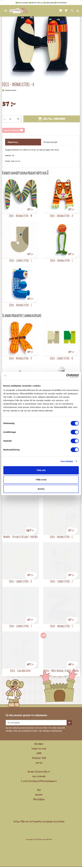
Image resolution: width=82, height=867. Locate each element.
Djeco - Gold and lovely (20, 670)
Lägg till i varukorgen (51, 119)
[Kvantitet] (11, 119)
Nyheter (39, 794)
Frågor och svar (39, 748)
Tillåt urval (41, 479)
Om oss (39, 762)
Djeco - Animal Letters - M (20, 215)
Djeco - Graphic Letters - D (20, 581)
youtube (60, 821)
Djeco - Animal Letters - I (61, 260)
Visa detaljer (66, 461)
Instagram (47, 821)
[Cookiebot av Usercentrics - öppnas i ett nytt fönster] (66, 376)
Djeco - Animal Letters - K (20, 358)
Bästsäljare (39, 799)
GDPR (38, 753)
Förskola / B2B (39, 758)
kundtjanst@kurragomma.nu (43, 781)
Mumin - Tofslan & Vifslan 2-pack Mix (20, 536)
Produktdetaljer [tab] (50, 142)
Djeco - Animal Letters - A (61, 215)
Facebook (37, 821)
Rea (39, 789)
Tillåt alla (41, 470)
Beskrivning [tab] (13, 142)
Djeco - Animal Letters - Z (61, 626)
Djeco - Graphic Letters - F (20, 626)
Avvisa (41, 489)
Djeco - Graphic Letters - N (61, 358)
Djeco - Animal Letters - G (61, 536)
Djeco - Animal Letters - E (20, 305)
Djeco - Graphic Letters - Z (61, 581)
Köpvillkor (38, 743)
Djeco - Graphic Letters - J (20, 260)
